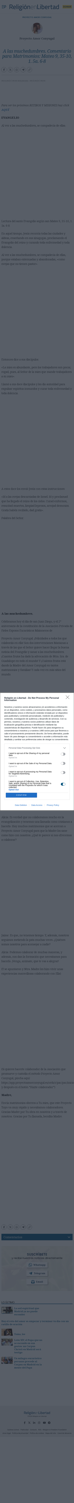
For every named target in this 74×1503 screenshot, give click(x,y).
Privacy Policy (53, 805)
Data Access (36, 805)
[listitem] (37, 748)
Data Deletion (21, 805)
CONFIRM (21, 795)
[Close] (68, 698)
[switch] (63, 754)
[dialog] (37, 751)
